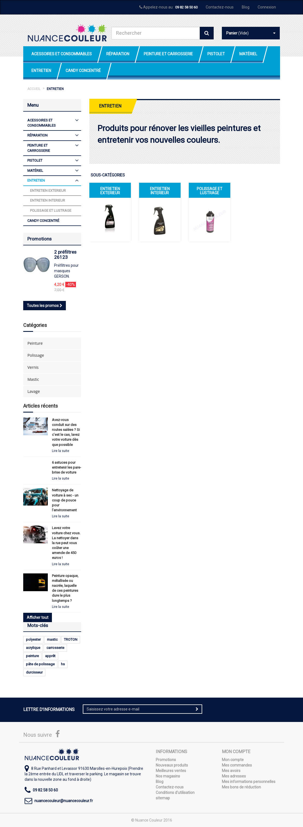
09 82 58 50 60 (186, 7)
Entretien (41, 70)
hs (63, 664)
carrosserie (55, 648)
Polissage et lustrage (209, 191)
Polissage (36, 355)
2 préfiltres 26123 (65, 254)
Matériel (248, 54)
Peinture (35, 343)
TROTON (70, 639)
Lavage (34, 391)
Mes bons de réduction (241, 787)
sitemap (163, 798)
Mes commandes (237, 765)
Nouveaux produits (172, 765)
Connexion (267, 7)
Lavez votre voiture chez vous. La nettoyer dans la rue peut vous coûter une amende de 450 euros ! (66, 543)
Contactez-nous (220, 7)
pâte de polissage (40, 664)
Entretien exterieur (110, 191)
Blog (245, 7)
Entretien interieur (160, 191)
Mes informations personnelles (248, 781)
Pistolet (216, 54)
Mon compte (233, 760)
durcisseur (34, 672)
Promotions (39, 239)
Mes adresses (234, 776)
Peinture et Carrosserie (168, 54)
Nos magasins (168, 776)
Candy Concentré (83, 70)
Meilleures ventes (171, 770)
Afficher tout (37, 617)
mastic (52, 639)
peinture (32, 656)
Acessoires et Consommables (61, 54)
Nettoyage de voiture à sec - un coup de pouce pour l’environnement (65, 500)
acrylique (33, 648)
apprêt (50, 656)
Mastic (33, 379)
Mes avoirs (231, 770)
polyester (33, 639)
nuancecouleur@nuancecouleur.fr (63, 801)
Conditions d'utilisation (175, 792)
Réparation (117, 54)
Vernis (33, 367)
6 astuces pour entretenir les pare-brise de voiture (66, 467)
